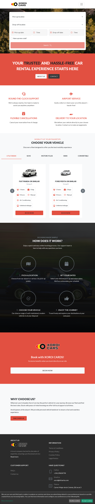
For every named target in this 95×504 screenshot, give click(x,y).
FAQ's (13, 471)
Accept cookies (87, 501)
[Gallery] (47, 191)
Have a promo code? (20, 38)
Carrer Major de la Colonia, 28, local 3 (67, 487)
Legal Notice (53, 458)
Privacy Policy (54, 451)
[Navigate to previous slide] (12, 191)
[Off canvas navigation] (82, 4)
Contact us (14, 474)
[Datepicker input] (21, 32)
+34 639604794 (60, 473)
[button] (41, 76)
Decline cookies (74, 501)
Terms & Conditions (56, 448)
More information (7, 501)
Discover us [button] (18, 418)
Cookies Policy (54, 455)
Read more (14, 457)
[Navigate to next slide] (83, 191)
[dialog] (47, 498)
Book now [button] (47, 370)
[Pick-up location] (48, 17)
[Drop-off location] (48, 25)
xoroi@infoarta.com (61, 480)
